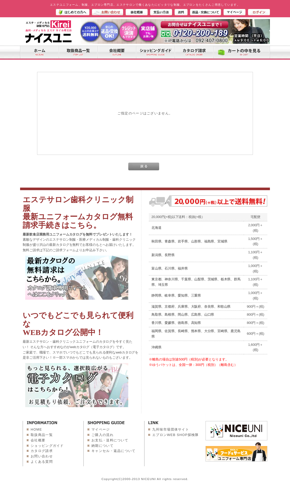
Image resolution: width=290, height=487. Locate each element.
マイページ (100, 429)
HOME (36, 429)
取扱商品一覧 (42, 435)
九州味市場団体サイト (170, 429)
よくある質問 (42, 462)
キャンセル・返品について (113, 451)
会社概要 (38, 440)
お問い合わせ (42, 456)
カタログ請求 (42, 451)
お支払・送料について (109, 440)
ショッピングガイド (47, 446)
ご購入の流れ (102, 435)
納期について (102, 446)
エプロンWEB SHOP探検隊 (175, 435)
